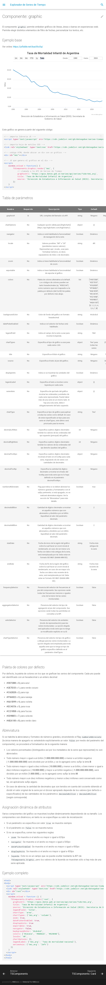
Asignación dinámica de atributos (27, 807)
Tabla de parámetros (17, 198)
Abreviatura (10, 730)
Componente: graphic (22, 16)
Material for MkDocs (31, 982)
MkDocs (15, 982)
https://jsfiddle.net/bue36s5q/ (28, 46)
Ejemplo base (12, 40)
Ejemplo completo (15, 873)
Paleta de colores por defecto (23, 667)
